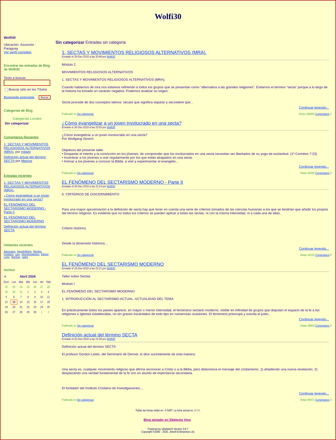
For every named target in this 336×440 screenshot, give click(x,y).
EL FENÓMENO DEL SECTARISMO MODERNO (113, 264)
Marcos (26, 161)
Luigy (7, 257)
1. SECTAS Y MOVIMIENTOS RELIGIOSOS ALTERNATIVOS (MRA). (134, 52)
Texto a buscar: (15, 78)
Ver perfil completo (17, 52)
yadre (25, 257)
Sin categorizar (85, 114)
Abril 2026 (28, 276)
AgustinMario (24, 251)
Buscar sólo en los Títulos (26, 89)
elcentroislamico (30, 254)
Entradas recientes (18, 176)
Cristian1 (9, 254)
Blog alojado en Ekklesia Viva (166, 420)
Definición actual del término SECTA (99, 334)
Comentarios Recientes (21, 137)
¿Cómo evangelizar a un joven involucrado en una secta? (121, 123)
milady (26, 152)
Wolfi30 (111, 56)
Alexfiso (37, 251)
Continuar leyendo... (314, 107)
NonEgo (15, 257)
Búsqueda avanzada (19, 97)
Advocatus (10, 251)
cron (17, 254)
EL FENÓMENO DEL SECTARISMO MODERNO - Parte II (122, 182)
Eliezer (45, 254)
